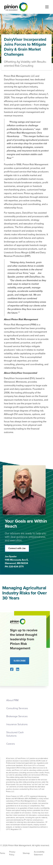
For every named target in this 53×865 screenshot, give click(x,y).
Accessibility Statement (39, 853)
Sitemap (26, 853)
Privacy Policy (12, 853)
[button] (46, 6)
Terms (2, 853)
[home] (15, 7)
